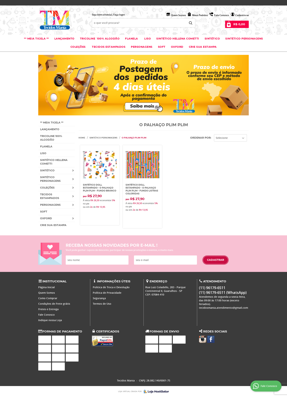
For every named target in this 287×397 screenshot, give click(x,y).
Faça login (119, 14)
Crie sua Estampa (203, 47)
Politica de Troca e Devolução (111, 287)
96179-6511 (211, 2)
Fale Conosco (221, 15)
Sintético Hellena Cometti (177, 38)
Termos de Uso (102, 303)
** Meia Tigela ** (36, 38)
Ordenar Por (200, 138)
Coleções (78, 47)
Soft (161, 47)
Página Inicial (46, 287)
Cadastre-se (242, 15)
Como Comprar (47, 298)
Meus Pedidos (200, 15)
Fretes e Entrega (48, 309)
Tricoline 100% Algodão (100, 38)
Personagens (141, 47)
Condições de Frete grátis (54, 303)
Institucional (54, 281)
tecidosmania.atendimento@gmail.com (223, 307)
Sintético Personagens (244, 38)
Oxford (177, 47)
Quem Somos (178, 15)
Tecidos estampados (108, 47)
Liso (147, 38)
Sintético (212, 38)
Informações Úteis (113, 281)
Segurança (99, 298)
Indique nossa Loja (50, 320)
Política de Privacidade (107, 292)
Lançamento (64, 38)
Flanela (131, 38)
